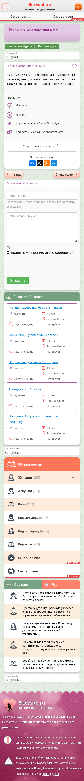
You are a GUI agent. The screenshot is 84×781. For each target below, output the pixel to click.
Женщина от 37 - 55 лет (26, 389)
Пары (22, 504)
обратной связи (49, 773)
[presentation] (41, 268)
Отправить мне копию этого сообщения (40, 252)
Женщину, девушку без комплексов (35, 307)
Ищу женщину (29, 531)
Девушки (25, 491)
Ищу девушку (28, 517)
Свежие (17, 584)
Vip (51, 584)
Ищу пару (25, 544)
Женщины (26, 477)
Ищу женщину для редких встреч (33, 335)
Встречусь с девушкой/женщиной (33, 362)
